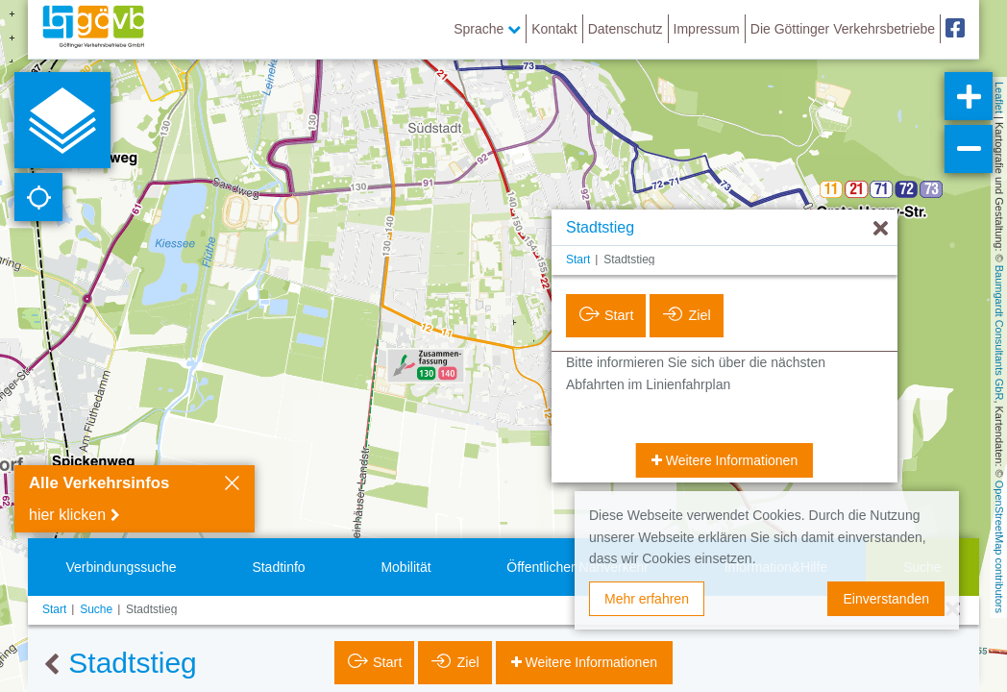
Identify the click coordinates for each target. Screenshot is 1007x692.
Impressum (707, 29)
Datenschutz (625, 29)
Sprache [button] (487, 29)
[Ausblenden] (880, 229)
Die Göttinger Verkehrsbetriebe (842, 29)
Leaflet (999, 97)
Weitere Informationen (730, 460)
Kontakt (554, 29)
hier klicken (67, 515)
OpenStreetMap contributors (999, 547)
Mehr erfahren (646, 598)
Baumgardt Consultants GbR (999, 333)
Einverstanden (886, 598)
